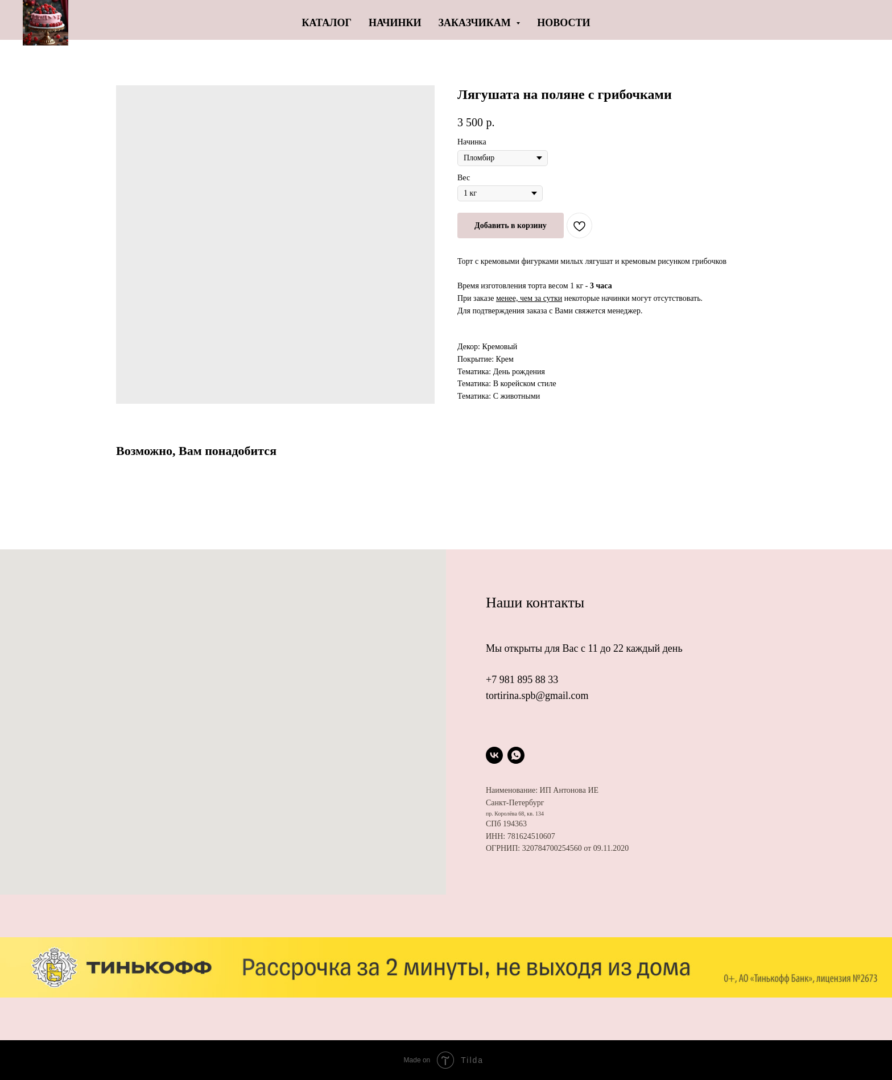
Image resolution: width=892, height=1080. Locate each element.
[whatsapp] (516, 755)
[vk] (494, 755)
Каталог (327, 22)
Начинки (395, 22)
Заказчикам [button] (476, 22)
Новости (563, 22)
